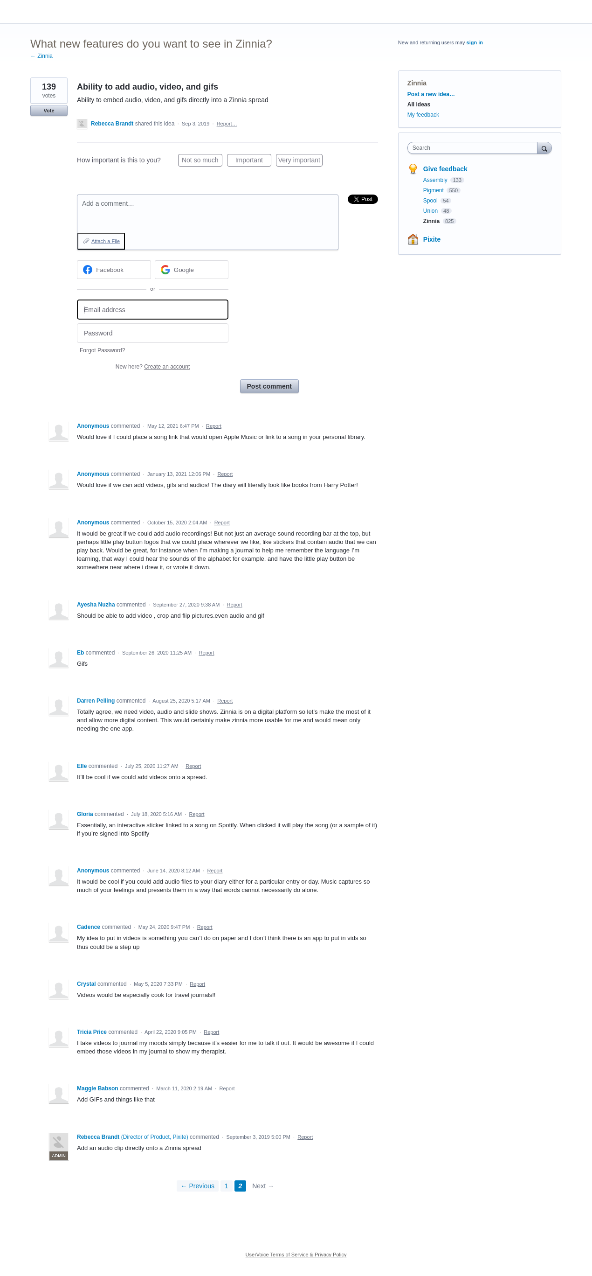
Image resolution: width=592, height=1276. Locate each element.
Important (253, 161)
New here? (153, 366)
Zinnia (417, 83)
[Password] (152, 333)
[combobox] (474, 148)
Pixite (432, 239)
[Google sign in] (192, 269)
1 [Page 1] (226, 1186)
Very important (300, 161)
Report (213, 426)
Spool (431, 200)
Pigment (434, 190)
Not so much (202, 161)
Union (431, 211)
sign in (475, 42)
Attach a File (105, 241)
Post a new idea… (431, 94)
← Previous (197, 1186)
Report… (227, 123)
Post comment (269, 386)
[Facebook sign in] (114, 269)
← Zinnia (41, 56)
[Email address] (152, 310)
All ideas (418, 104)
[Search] (544, 147)
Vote (48, 110)
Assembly (436, 180)
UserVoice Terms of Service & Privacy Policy (296, 1254)
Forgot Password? (102, 350)
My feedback (423, 115)
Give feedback (445, 169)
